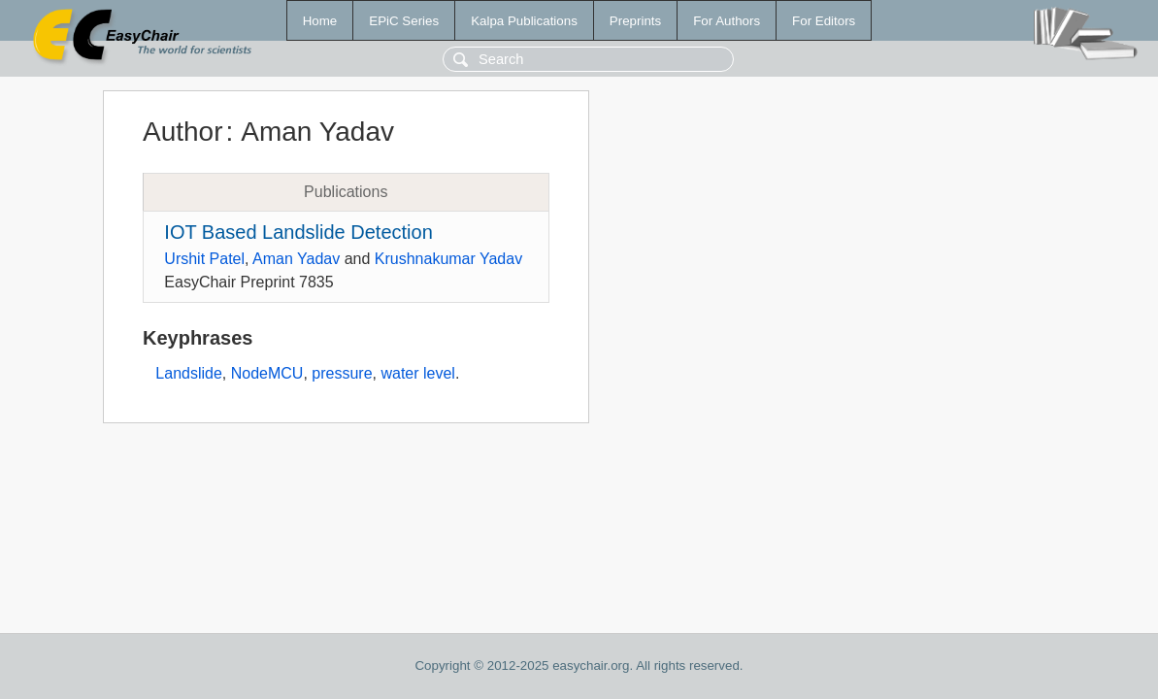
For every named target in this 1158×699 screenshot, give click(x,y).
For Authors (726, 21)
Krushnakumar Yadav (448, 258)
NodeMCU (267, 373)
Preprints (635, 21)
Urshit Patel (204, 258)
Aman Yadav (296, 258)
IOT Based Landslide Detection (298, 232)
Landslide (188, 373)
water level (417, 373)
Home (320, 21)
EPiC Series (404, 21)
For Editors (823, 21)
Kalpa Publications (524, 21)
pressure (342, 373)
